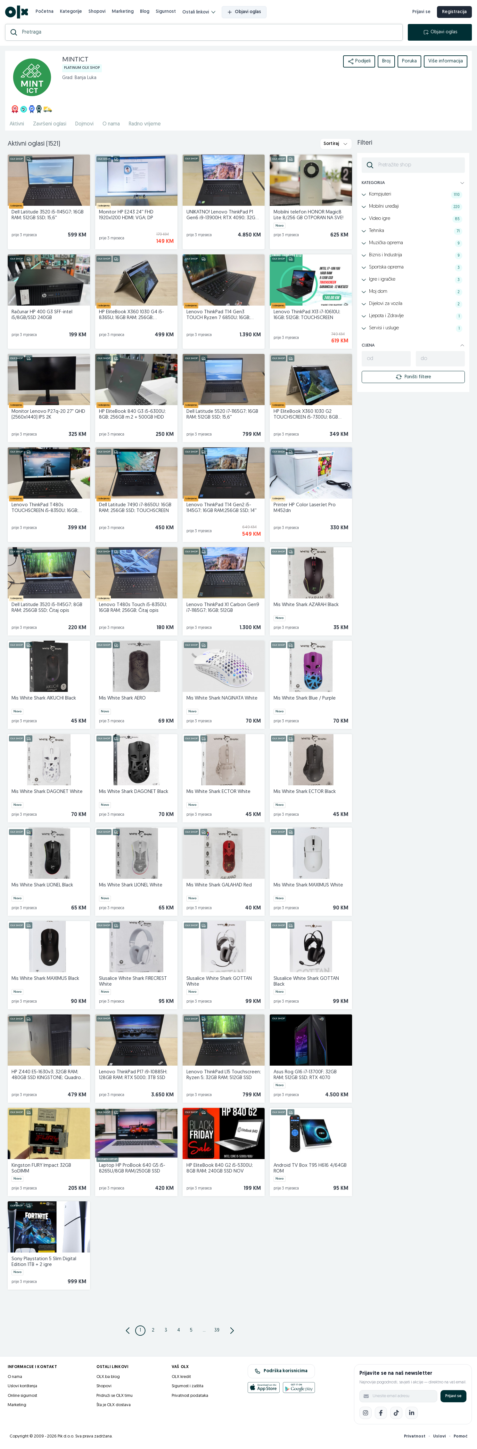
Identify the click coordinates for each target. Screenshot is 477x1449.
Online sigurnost (22, 1396)
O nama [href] (111, 124)
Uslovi (439, 1436)
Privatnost (414, 1436)
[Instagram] (365, 1413)
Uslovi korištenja (22, 1386)
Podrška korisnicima (281, 1371)
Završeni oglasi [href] (49, 124)
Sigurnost (166, 11)
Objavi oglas (244, 12)
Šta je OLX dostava (113, 1405)
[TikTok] (396, 1413)
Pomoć (460, 1436)
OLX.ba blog (108, 1377)
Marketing (123, 11)
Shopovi (96, 11)
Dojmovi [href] (84, 124)
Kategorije (71, 11)
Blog (144, 11)
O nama (15, 1377)
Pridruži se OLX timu (114, 1396)
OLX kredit (181, 1377)
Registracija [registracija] (454, 12)
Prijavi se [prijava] (421, 12)
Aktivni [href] (17, 124)
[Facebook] (381, 1413)
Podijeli (359, 61)
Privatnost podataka (190, 1396)
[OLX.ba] (16, 12)
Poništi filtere (413, 377)
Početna (44, 11)
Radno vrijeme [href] (145, 124)
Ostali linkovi (198, 12)
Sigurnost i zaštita (187, 1386)
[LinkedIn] (412, 1413)
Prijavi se (453, 1396)
